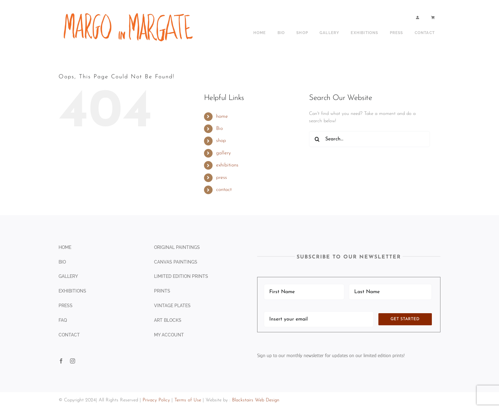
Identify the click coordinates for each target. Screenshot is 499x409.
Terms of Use (187, 400)
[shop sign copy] (130, 12)
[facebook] (61, 360)
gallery (223, 153)
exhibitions (227, 165)
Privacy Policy (156, 400)
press (221, 177)
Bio (219, 128)
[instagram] (72, 360)
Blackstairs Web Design (255, 400)
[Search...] (369, 139)
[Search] (317, 139)
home (222, 116)
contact (224, 189)
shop (221, 140)
